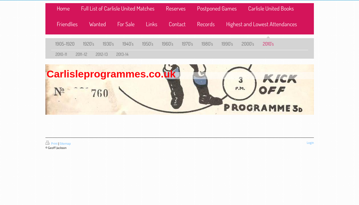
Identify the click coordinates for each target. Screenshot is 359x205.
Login (310, 142)
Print (51, 143)
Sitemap (65, 143)
